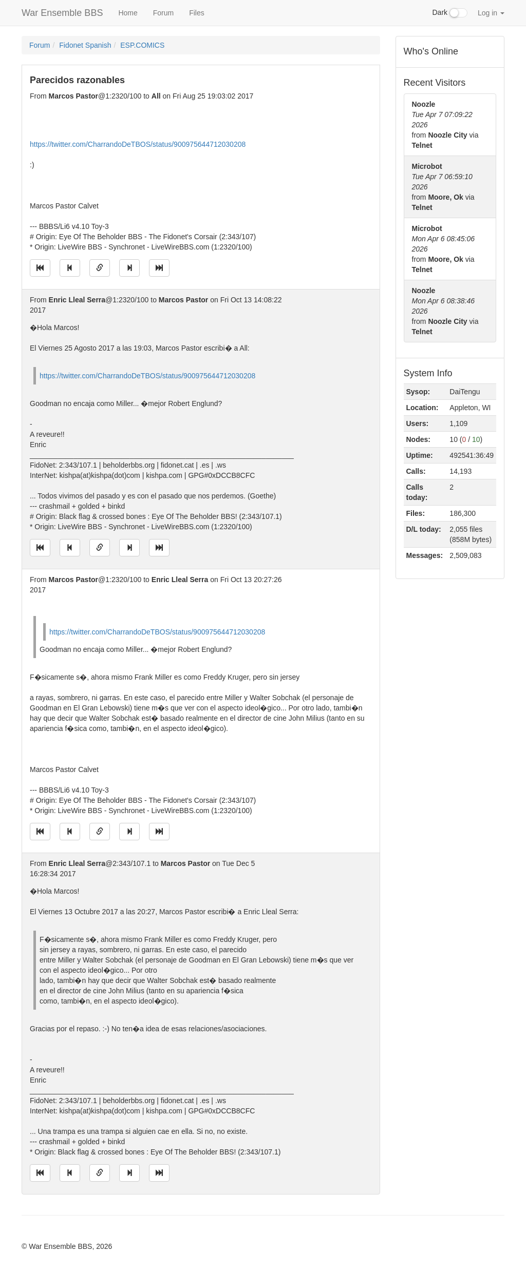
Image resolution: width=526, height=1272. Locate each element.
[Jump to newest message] (159, 268)
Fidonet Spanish (85, 45)
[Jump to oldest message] (40, 268)
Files (196, 13)
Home (127, 13)
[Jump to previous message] (70, 268)
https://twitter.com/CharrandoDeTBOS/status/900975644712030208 (138, 144)
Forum (163, 13)
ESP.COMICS (142, 45)
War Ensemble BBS (62, 13)
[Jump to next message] (129, 268)
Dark (450, 12)
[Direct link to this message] (99, 268)
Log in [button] (491, 13)
